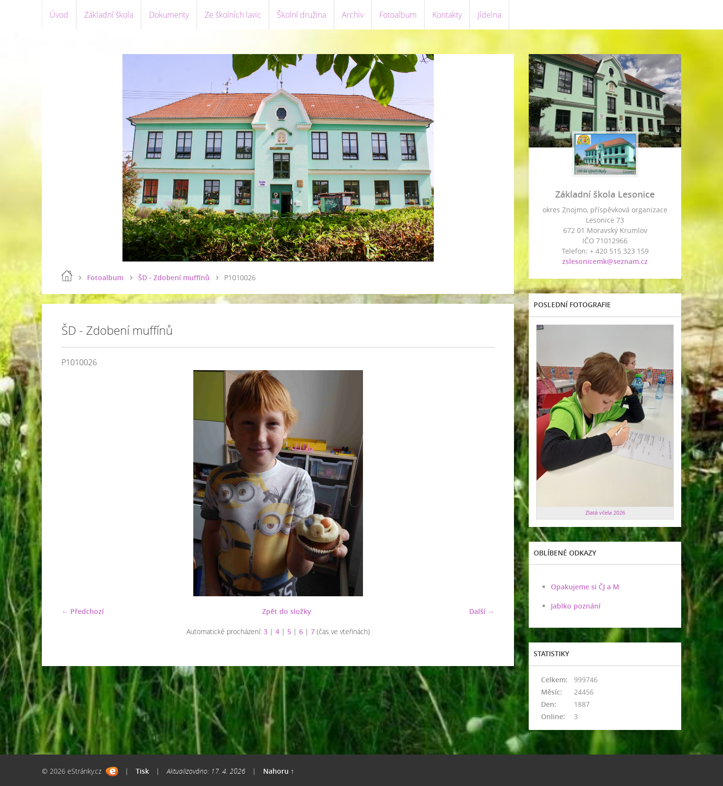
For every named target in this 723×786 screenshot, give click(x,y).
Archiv (352, 14)
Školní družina (301, 14)
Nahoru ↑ (278, 771)
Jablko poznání (576, 606)
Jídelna (489, 14)
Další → (481, 611)
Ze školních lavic (233, 14)
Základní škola (108, 14)
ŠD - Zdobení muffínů (174, 277)
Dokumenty (169, 14)
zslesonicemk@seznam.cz (605, 261)
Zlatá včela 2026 (605, 512)
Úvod (59, 14)
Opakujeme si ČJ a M (585, 586)
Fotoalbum (398, 14)
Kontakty (447, 14)
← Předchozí (82, 611)
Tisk (142, 771)
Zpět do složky (286, 611)
